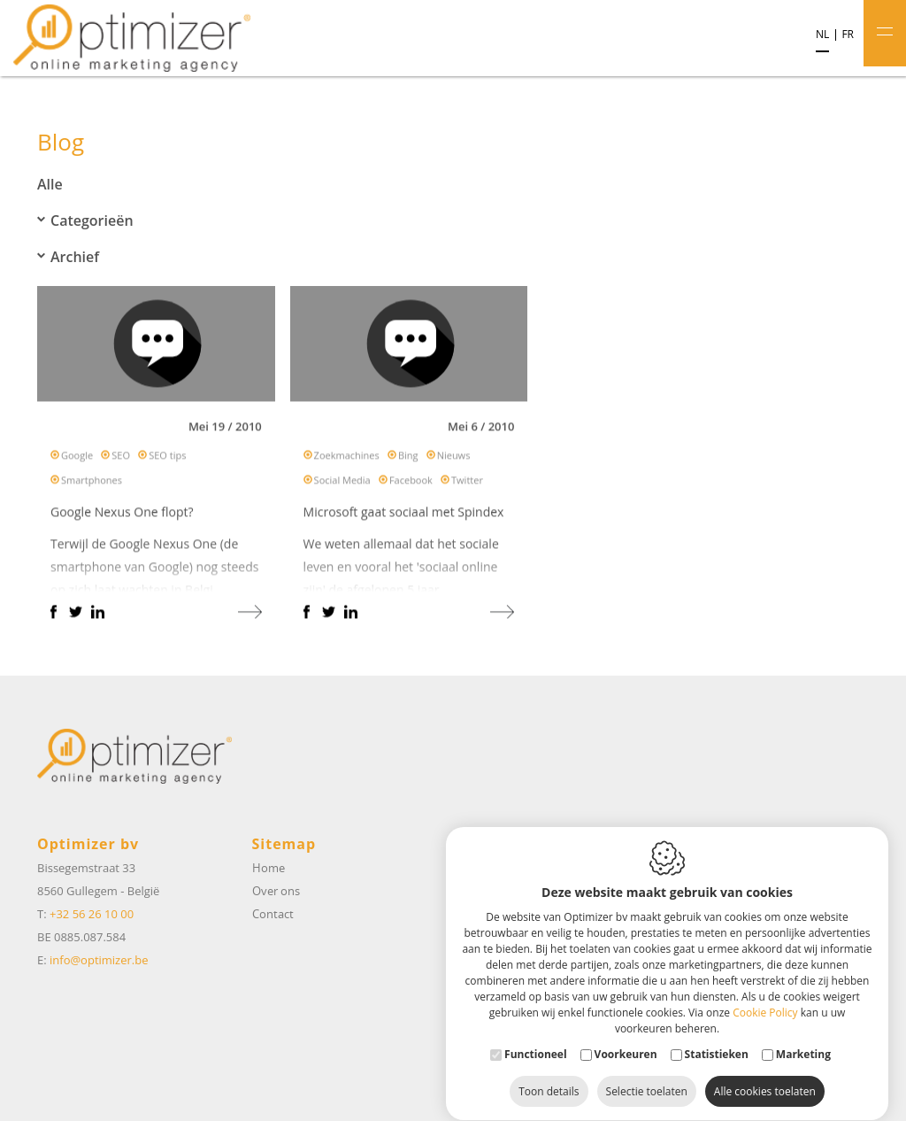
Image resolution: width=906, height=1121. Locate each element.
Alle (50, 184)
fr (847, 34)
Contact (273, 914)
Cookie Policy (765, 995)
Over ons (276, 891)
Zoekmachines (347, 459)
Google (77, 459)
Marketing (803, 1037)
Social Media (342, 484)
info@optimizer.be (99, 960)
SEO (120, 459)
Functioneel (535, 1037)
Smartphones (91, 484)
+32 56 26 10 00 (92, 914)
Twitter (467, 484)
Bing (408, 459)
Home (268, 868)
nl (822, 34)
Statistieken (717, 1037)
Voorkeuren (626, 1037)
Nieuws (454, 459)
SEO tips (167, 459)
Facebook (411, 484)
